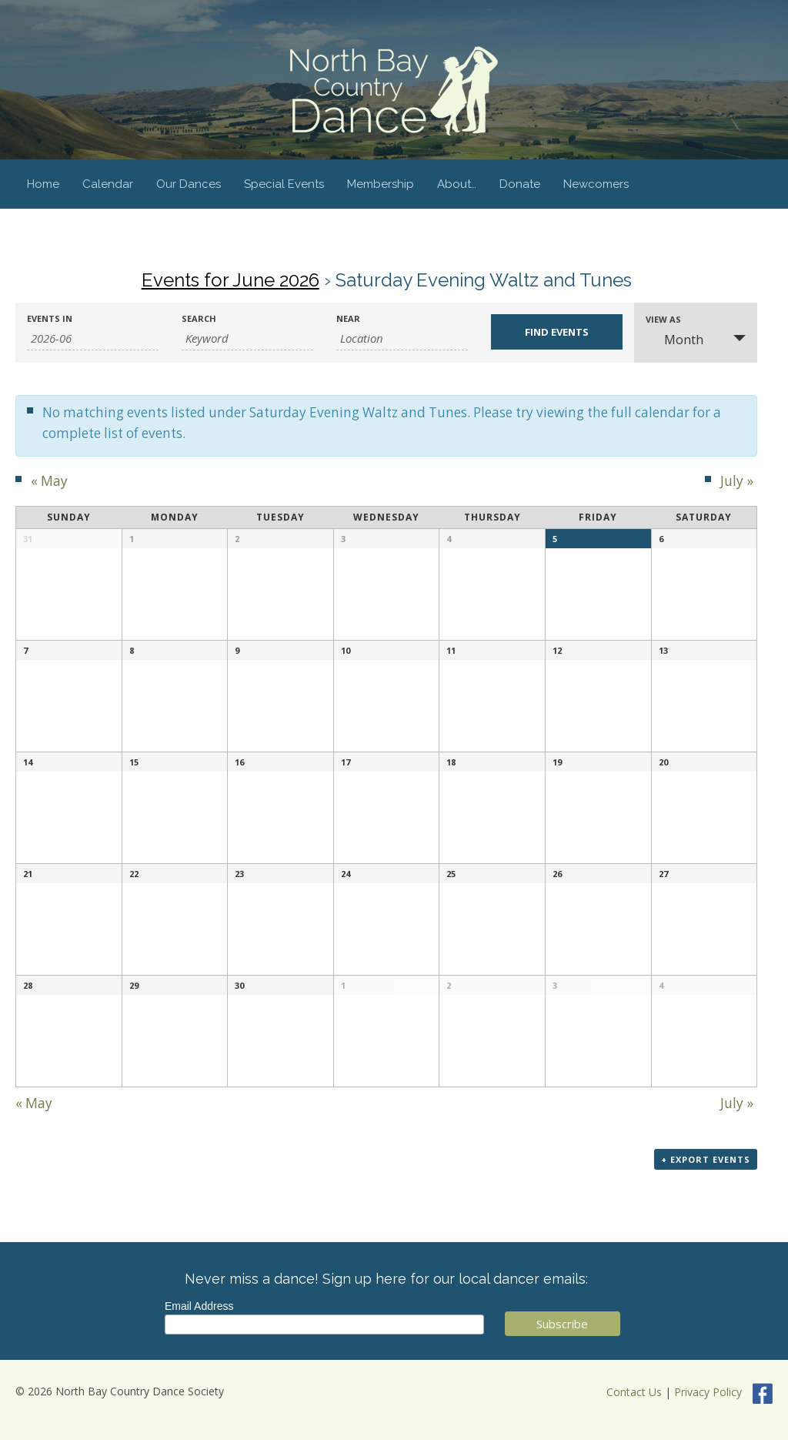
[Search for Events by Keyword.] (247, 338)
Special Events (284, 184)
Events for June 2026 (230, 280)
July (736, 481)
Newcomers (596, 184)
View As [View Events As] (663, 319)
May (49, 481)
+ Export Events (705, 1159)
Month (674, 339)
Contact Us (634, 1392)
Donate (519, 184)
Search (199, 318)
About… (456, 184)
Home (43, 184)
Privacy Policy (708, 1392)
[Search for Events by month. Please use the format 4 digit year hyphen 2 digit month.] (93, 338)
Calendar (107, 184)
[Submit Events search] (557, 332)
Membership (380, 184)
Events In (49, 318)
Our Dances (188, 184)
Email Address (199, 1306)
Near (348, 318)
